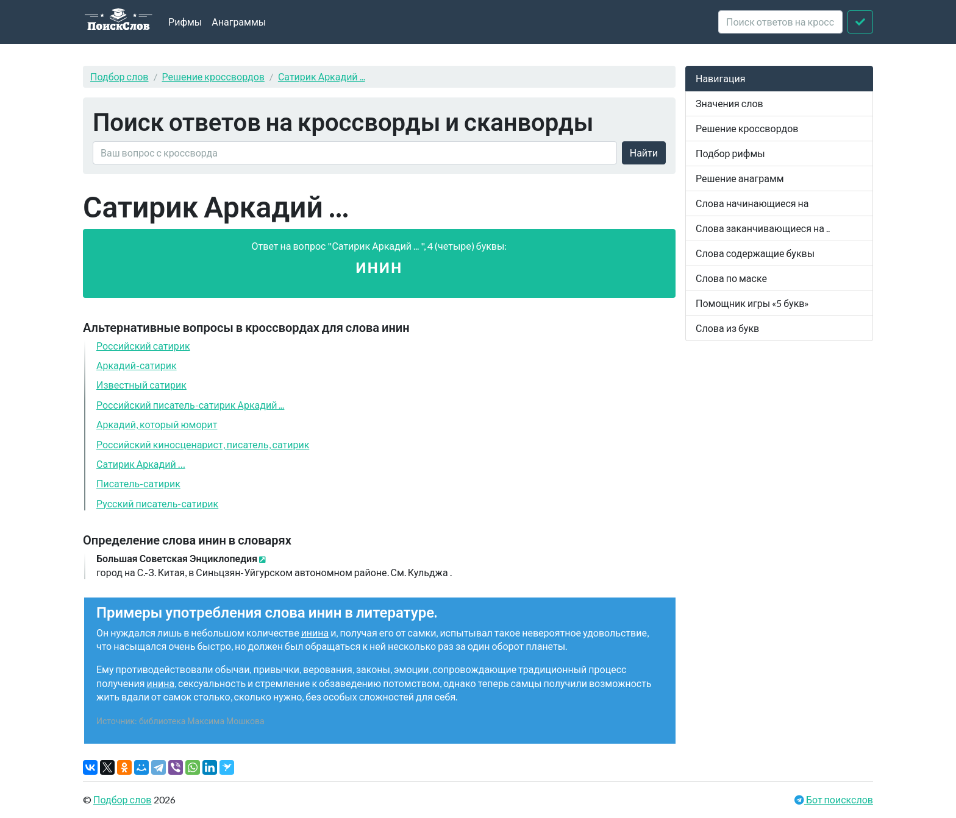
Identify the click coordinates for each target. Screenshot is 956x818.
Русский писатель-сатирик (157, 503)
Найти (644, 152)
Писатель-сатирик (138, 483)
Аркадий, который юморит (156, 424)
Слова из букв (727, 328)
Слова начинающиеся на (752, 203)
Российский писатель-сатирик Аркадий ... (190, 405)
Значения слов (729, 103)
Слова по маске (731, 278)
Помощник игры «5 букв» (752, 303)
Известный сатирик (141, 384)
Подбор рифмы (730, 153)
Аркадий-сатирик (136, 365)
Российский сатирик (143, 345)
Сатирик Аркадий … (140, 464)
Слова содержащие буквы (755, 253)
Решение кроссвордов (213, 76)
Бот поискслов (838, 799)
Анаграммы (239, 21)
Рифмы (185, 21)
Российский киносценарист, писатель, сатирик (202, 444)
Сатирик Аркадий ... (321, 76)
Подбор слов (119, 76)
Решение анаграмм (740, 178)
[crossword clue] (780, 21)
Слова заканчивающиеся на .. (763, 228)
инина (315, 632)
